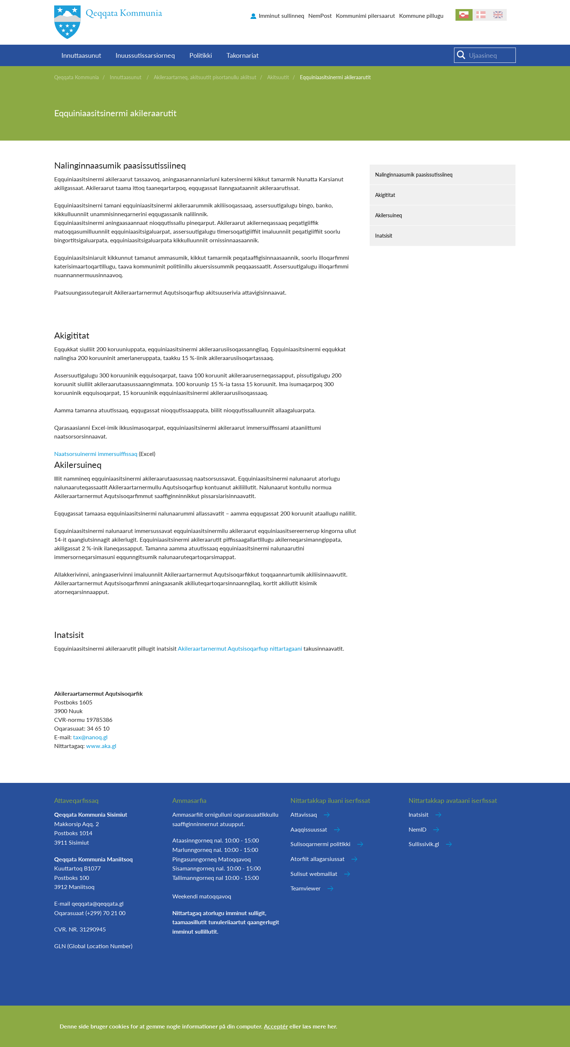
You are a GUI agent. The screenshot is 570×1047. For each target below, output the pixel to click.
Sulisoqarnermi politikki (320, 843)
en (498, 15)
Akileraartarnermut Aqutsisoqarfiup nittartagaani (240, 648)
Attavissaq (303, 814)
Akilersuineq (388, 215)
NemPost (320, 15)
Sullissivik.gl (424, 843)
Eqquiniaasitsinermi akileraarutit (335, 77)
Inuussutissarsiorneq (145, 55)
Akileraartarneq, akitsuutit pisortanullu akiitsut (205, 77)
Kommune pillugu (421, 15)
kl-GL (464, 15)
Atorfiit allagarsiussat (317, 858)
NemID (417, 829)
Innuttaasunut (81, 55)
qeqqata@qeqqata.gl (98, 903)
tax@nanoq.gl (90, 736)
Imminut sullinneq (281, 15)
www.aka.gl (101, 745)
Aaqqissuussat (308, 829)
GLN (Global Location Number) (93, 945)
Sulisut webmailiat (313, 873)
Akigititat (385, 195)
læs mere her (319, 1026)
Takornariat (242, 55)
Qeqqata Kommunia (76, 77)
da (481, 15)
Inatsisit (383, 236)
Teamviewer (305, 888)
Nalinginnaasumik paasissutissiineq (414, 174)
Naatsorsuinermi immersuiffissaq (95, 453)
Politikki (200, 55)
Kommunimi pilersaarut (365, 15)
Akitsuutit (278, 77)
